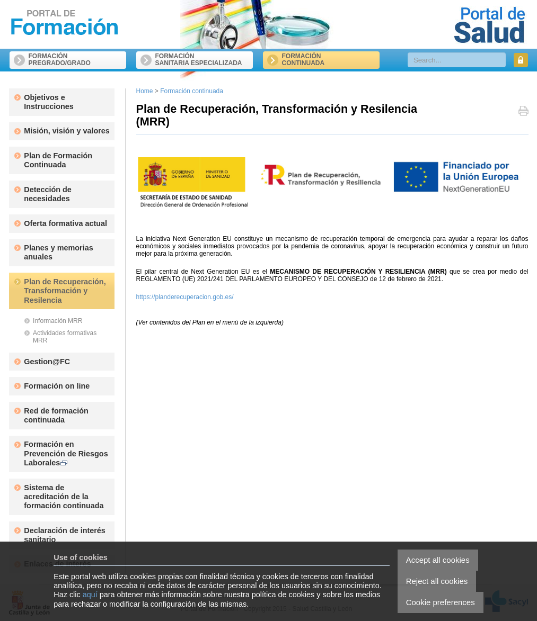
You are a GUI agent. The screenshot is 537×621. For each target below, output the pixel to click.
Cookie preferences (440, 602)
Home (144, 91)
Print (523, 112)
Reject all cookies (437, 581)
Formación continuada (191, 91)
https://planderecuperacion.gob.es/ (185, 297)
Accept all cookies (438, 559)
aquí (90, 594)
